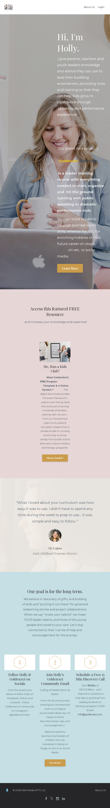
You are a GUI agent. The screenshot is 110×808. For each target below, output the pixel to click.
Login (101, 7)
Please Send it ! (55, 457)
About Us (89, 7)
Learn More (70, 268)
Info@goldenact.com (90, 714)
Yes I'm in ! (55, 762)
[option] (55, 525)
